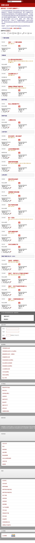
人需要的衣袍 (12, 120)
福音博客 (4, 452)
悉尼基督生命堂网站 (7, 366)
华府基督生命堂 (6, 348)
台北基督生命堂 (6, 369)
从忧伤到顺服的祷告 (13, 149)
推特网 (4, 464)
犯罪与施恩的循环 (13, 231)
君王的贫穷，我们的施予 (15, 136)
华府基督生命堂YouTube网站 (9, 351)
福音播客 (4, 504)
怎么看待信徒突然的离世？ (15, 59)
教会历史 (4, 390)
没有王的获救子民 (13, 244)
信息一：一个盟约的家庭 (15, 42)
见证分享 (4, 443)
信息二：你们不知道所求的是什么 (17, 286)
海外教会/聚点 (5, 393)
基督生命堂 (5, 5)
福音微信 (4, 449)
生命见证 (3, 433)
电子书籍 (4, 495)
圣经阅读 (4, 498)
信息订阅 (3, 324)
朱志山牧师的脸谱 (6, 458)
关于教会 (3, 383)
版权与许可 (6, 316)
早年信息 (4, 510)
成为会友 (4, 408)
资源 (2, 470)
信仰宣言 (4, 396)
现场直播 (3, 426)
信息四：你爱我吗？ (13, 260)
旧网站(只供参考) (6, 525)
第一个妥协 (11, 217)
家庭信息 (5, 428)
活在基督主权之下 (13, 73)
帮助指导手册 (5, 513)
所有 (17, 312)
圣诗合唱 (4, 483)
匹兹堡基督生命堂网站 (7, 360)
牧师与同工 (5, 399)
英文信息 (4, 516)
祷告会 (12, 426)
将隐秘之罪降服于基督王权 (15, 86)
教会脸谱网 (5, 455)
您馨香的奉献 (5, 411)
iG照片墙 (4, 461)
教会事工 (4, 402)
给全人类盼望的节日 (13, 104)
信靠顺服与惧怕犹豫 (13, 192)
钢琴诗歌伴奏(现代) (7, 492)
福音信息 (3, 417)
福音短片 (31, 428)
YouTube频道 (5, 507)
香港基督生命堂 (19, 428)
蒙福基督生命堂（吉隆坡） (8, 354)
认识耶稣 (3, 531)
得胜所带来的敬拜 (13, 179)
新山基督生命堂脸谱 (7, 363)
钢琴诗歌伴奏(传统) (7, 489)
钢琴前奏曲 (5, 486)
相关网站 (3, 344)
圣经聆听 (4, 501)
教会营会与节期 (28, 426)
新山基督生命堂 (11, 428)
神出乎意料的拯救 (13, 205)
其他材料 (4, 519)
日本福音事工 (26, 428)
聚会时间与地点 (6, 387)
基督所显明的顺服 (13, 161)
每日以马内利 (20, 426)
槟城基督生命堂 (6, 357)
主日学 (15, 426)
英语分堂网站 (5, 374)
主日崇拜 (8, 426)
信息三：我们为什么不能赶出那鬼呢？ (18, 273)
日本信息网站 (5, 371)
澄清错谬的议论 (6, 522)
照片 (3, 446)
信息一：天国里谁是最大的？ (16, 299)
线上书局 (4, 377)
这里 (11, 28)
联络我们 (6, 319)
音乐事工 (4, 480)
